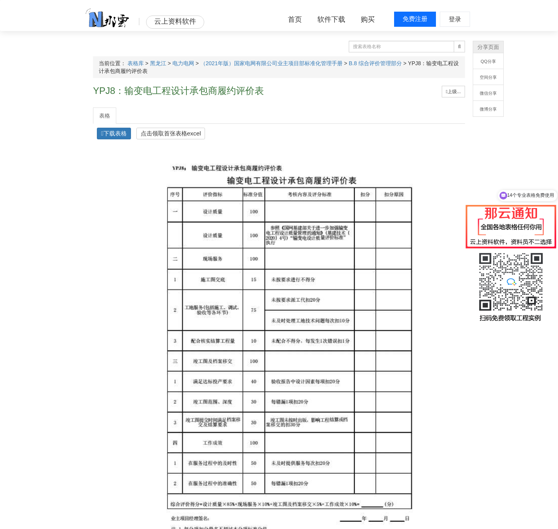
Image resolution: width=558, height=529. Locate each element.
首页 (295, 19)
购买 (368, 19)
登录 (455, 19)
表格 (104, 116)
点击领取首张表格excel (171, 133)
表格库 (135, 63)
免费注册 (415, 19)
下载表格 (114, 133)
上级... (453, 91)
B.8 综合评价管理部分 (375, 63)
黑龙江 (158, 63)
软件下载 (331, 19)
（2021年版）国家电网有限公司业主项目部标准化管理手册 (271, 63)
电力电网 (183, 63)
